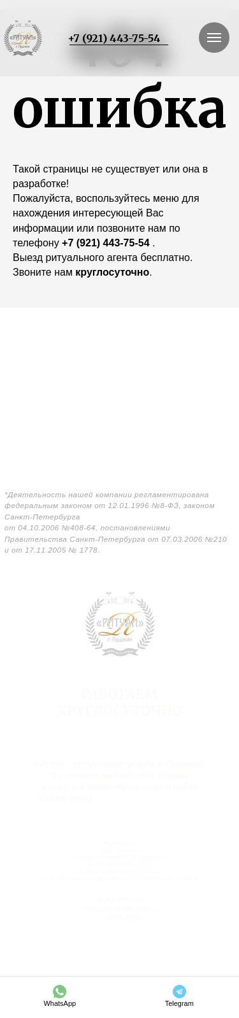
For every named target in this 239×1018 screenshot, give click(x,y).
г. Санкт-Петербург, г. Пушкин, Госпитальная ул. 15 (119, 734)
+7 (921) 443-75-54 (114, 38)
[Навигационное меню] (214, 37)
